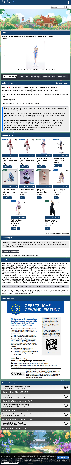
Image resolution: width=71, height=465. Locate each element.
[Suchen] (66, 7)
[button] (3, 7)
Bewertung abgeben (10, 251)
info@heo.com (59, 287)
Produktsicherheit (49, 77)
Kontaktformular (50, 292)
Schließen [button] (63, 457)
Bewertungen (35, 77)
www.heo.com (48, 287)
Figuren (5, 38)
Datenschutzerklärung (10, 463)
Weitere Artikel (24, 77)
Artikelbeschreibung (10, 77)
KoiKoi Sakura (26, 91)
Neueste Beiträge (9, 383)
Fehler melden (62, 83)
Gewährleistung (62, 77)
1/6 (10, 91)
